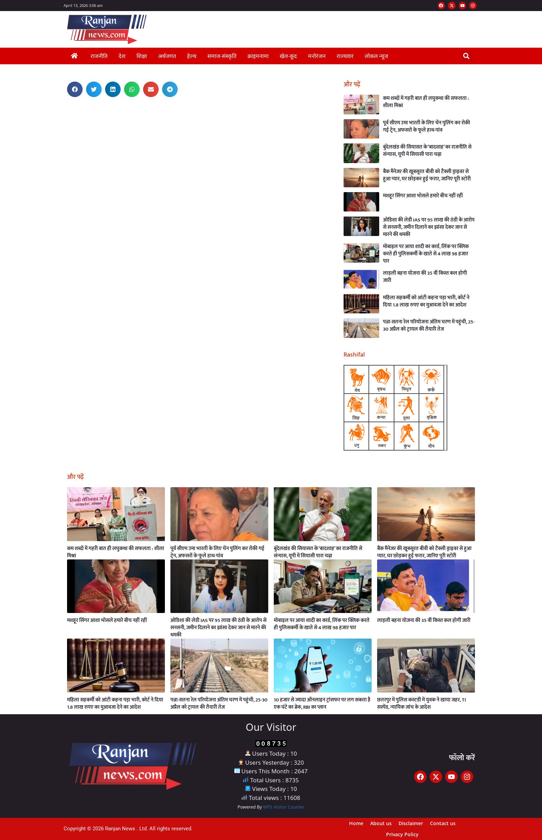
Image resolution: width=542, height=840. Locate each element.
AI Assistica (61, 108)
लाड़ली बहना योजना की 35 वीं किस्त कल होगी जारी (425, 277)
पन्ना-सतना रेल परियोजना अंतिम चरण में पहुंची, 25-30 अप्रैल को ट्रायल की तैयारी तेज (429, 325)
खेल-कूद (288, 56)
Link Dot (61, 107)
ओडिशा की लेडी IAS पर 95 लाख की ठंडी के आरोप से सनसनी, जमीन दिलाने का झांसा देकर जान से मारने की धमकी (429, 227)
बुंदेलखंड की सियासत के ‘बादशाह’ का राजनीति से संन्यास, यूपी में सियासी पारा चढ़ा (427, 151)
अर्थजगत (167, 56)
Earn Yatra (61, 106)
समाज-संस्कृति (221, 56)
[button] (466, 56)
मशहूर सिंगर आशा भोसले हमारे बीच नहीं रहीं (423, 195)
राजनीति (99, 56)
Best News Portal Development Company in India (65, 104)
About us (381, 823)
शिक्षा (142, 56)
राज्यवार (345, 56)
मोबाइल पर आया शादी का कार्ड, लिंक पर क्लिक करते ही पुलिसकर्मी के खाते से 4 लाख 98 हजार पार (426, 253)
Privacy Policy (402, 834)
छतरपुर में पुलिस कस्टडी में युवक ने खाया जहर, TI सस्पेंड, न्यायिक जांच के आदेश (421, 703)
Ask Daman (61, 105)
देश (122, 56)
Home (356, 823)
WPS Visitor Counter (284, 807)
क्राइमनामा (258, 56)
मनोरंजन (317, 56)
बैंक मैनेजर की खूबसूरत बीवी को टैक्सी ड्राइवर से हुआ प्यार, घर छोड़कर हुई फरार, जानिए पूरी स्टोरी (427, 175)
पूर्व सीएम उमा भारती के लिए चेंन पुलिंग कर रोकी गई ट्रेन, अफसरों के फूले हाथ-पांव (426, 126)
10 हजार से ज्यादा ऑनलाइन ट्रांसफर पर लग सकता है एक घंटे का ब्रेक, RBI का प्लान (322, 703)
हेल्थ (191, 56)
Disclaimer (411, 823)
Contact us (443, 823)
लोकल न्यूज (376, 56)
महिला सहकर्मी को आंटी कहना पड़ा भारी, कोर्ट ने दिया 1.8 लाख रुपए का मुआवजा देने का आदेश (426, 301)
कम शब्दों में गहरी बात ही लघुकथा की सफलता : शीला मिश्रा (426, 102)
